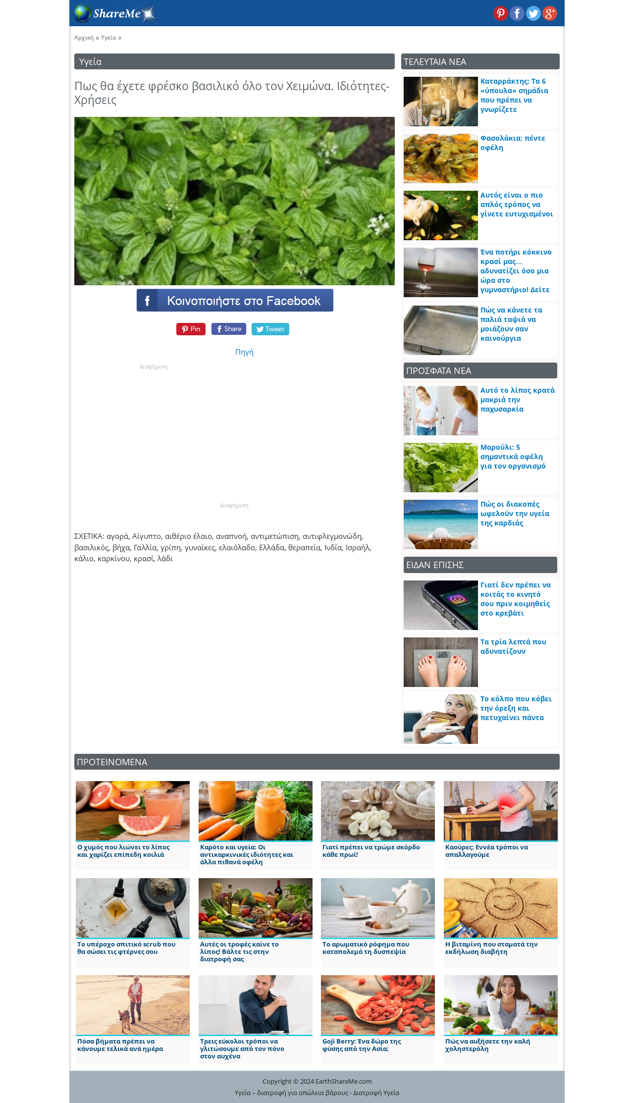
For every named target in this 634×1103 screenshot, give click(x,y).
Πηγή (244, 352)
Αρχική (84, 37)
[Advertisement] (153, 432)
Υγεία (108, 37)
